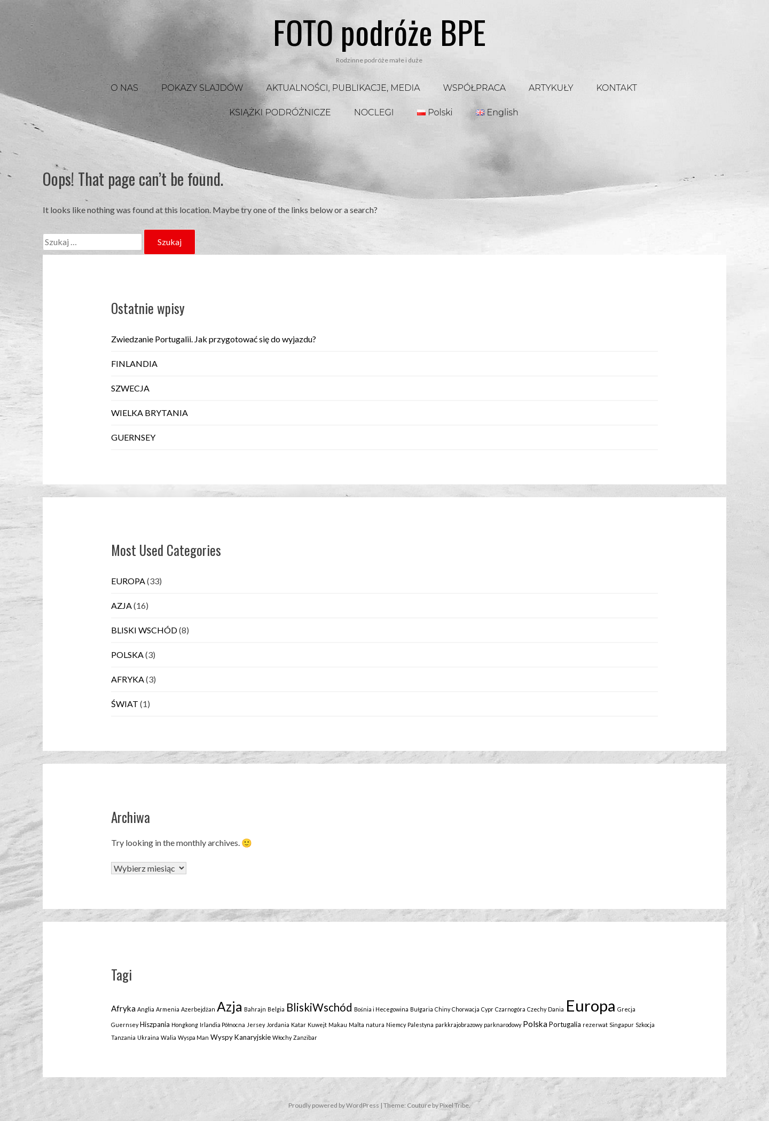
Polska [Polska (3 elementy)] (535, 1024)
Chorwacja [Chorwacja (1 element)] (466, 1009)
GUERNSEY (133, 437)
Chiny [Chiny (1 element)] (442, 1009)
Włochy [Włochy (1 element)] (282, 1037)
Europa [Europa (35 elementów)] (591, 1005)
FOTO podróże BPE (379, 31)
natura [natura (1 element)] (375, 1024)
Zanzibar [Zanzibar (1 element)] (305, 1037)
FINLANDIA (134, 363)
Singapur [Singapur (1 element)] (621, 1024)
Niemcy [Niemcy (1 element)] (396, 1024)
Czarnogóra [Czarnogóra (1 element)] (510, 1009)
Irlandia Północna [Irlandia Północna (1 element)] (222, 1024)
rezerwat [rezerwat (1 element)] (595, 1024)
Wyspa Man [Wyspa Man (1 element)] (193, 1037)
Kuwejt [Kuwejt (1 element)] (317, 1024)
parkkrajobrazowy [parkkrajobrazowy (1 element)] (458, 1024)
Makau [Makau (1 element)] (337, 1024)
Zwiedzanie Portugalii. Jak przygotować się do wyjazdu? (213, 339)
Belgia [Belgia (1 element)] (276, 1009)
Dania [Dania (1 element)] (556, 1009)
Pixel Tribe (454, 1105)
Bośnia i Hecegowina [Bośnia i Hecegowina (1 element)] (381, 1009)
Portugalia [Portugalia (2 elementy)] (565, 1024)
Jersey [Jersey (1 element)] (256, 1024)
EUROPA (128, 581)
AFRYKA (127, 679)
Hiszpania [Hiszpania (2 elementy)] (155, 1024)
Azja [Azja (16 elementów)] (229, 1006)
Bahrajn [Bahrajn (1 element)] (255, 1009)
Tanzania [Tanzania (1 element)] (123, 1037)
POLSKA (127, 654)
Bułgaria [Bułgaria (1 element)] (421, 1009)
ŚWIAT (124, 704)
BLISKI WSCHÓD (144, 630)
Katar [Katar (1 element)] (298, 1024)
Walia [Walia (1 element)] (168, 1037)
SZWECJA (130, 388)
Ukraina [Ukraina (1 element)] (148, 1037)
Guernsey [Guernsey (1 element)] (124, 1024)
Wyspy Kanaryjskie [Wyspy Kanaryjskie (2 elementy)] (240, 1037)
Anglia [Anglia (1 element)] (145, 1009)
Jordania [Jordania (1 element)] (277, 1024)
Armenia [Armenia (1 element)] (167, 1009)
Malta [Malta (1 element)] (356, 1024)
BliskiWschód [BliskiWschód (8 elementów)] (319, 1007)
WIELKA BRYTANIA (149, 412)
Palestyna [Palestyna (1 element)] (420, 1024)
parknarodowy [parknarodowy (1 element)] (502, 1024)
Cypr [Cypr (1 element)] (487, 1009)
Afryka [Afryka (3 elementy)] (123, 1008)
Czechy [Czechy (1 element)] (536, 1009)
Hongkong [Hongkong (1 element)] (184, 1024)
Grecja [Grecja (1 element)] (626, 1009)
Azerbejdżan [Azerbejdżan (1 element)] (198, 1009)
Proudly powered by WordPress (333, 1105)
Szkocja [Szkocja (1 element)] (645, 1024)
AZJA (121, 605)
